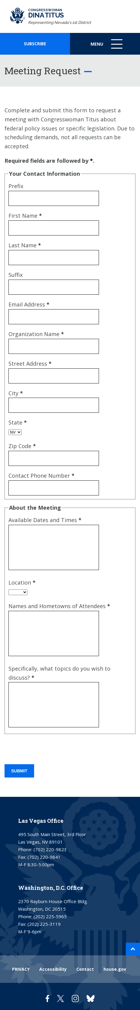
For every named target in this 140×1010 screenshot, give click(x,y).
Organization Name (36, 334)
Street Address (30, 363)
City (15, 393)
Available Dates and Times (44, 520)
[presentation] (50, 750)
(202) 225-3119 (44, 924)
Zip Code (22, 446)
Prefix (15, 186)
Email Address (28, 304)
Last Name (24, 245)
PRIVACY (21, 969)
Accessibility (53, 969)
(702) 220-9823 (50, 849)
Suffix (15, 274)
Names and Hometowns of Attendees (59, 606)
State (17, 422)
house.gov (114, 969)
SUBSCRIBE (35, 43)
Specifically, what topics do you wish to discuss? (59, 673)
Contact (85, 969)
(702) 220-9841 (44, 857)
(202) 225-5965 (50, 916)
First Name (25, 215)
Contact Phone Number (41, 475)
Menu (107, 47)
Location (22, 582)
